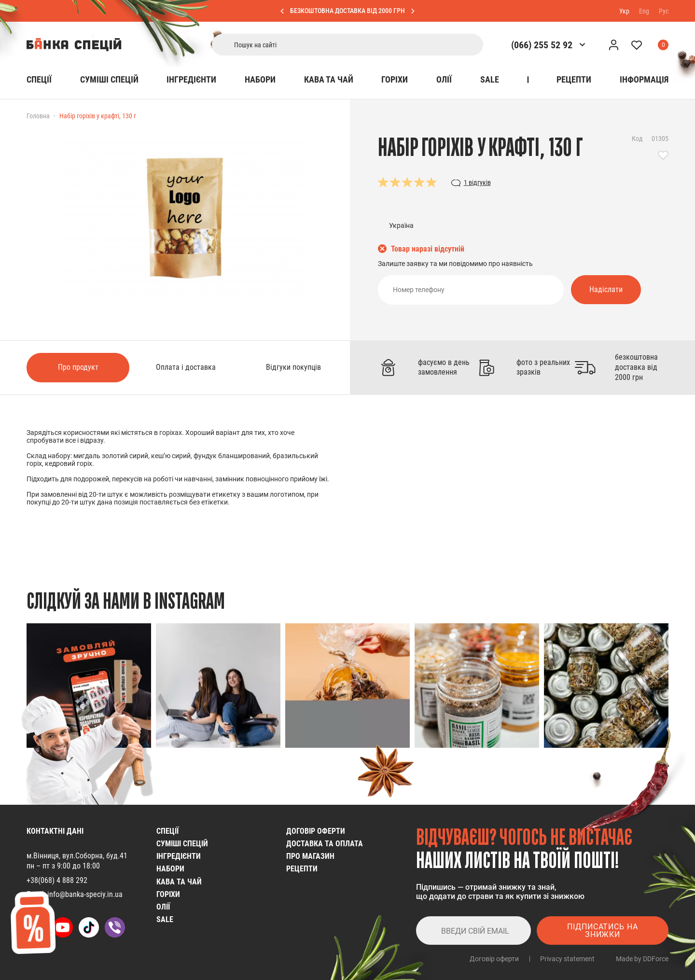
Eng (644, 10)
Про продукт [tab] (78, 367)
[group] (89, 685)
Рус (663, 10)
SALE (489, 79)
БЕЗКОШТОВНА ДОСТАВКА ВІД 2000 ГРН (347, 10)
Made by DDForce (642, 959)
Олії (444, 79)
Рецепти (573, 79)
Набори (260, 79)
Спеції (39, 79)
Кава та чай (328, 79)
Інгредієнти (191, 79)
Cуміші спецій (109, 79)
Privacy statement (567, 959)
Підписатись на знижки (602, 930)
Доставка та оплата (324, 843)
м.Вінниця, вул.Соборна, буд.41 (77, 855)
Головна (38, 116)
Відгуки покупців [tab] (293, 367)
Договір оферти (315, 831)
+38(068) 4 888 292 (57, 880)
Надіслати (606, 289)
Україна (401, 225)
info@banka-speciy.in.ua (85, 894)
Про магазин (310, 856)
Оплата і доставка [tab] (186, 367)
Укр (624, 10)
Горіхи (394, 79)
